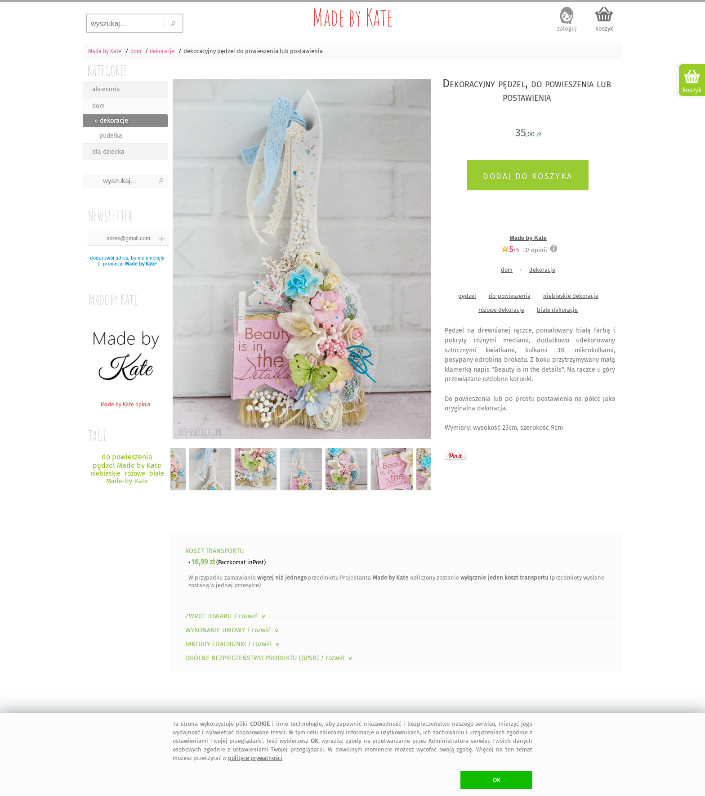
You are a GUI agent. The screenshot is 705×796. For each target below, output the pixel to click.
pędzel (467, 295)
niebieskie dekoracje (570, 295)
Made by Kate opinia (125, 401)
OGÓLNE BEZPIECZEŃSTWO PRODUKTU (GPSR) (269, 658)
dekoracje (542, 269)
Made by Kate (352, 17)
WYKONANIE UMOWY (232, 630)
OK (496, 780)
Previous (185, 249)
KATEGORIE (107, 70)
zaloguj (567, 28)
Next (416, 249)
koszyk (604, 28)
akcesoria (106, 89)
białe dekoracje (557, 309)
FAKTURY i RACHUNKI (233, 644)
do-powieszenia (510, 295)
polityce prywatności (255, 758)
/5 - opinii (524, 250)
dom (98, 106)
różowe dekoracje (501, 309)
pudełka (110, 135)
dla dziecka (108, 152)
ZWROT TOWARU (226, 616)
